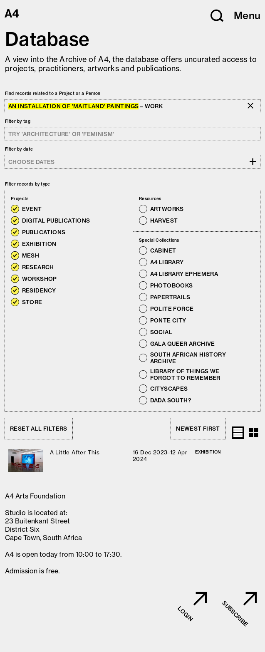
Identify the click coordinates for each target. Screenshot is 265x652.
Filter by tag (17, 121)
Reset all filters (38, 428)
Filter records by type (27, 184)
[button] (217, 15)
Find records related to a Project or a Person (53, 93)
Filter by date (19, 149)
